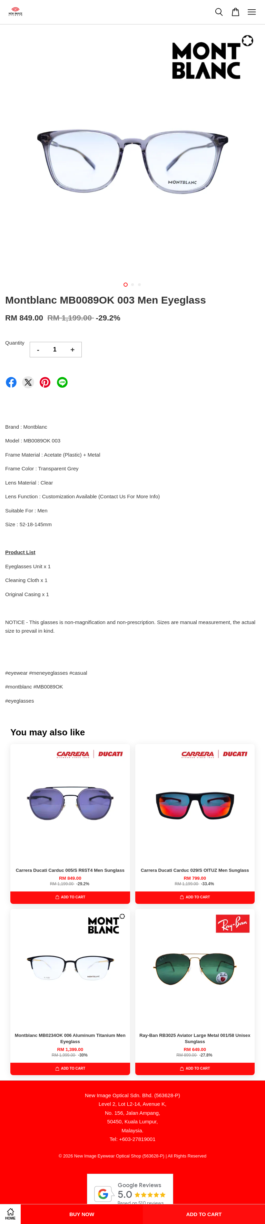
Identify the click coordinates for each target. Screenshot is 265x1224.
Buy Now (81, 1214)
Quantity (14, 343)
